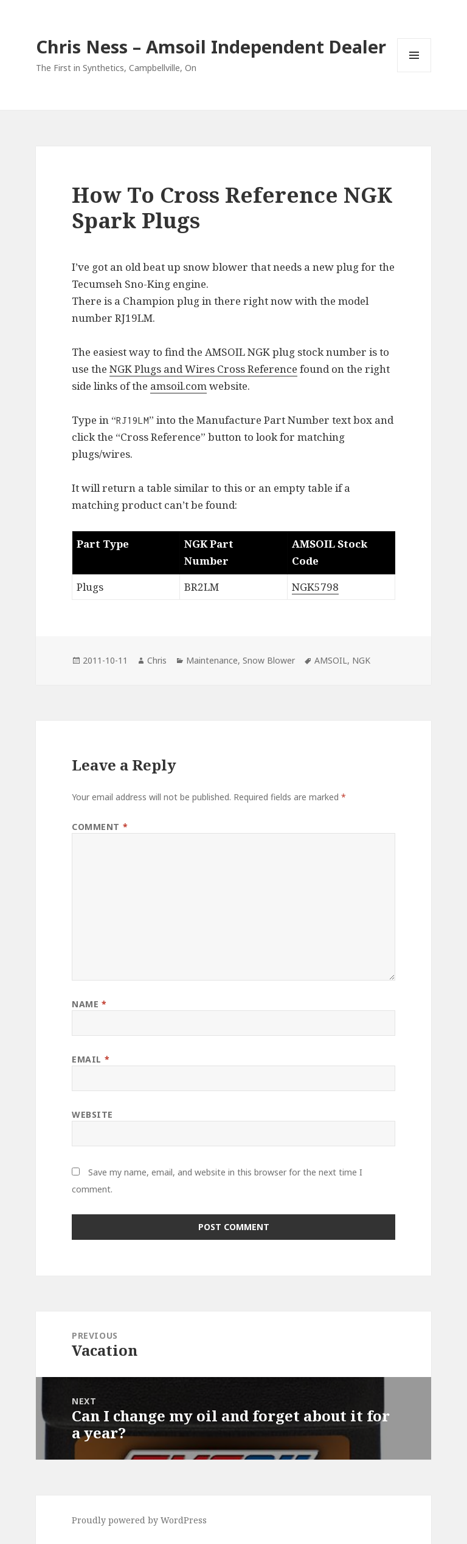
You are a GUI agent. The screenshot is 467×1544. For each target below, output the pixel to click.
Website (92, 1114)
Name (89, 1004)
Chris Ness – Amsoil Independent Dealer (211, 46)
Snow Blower (269, 660)
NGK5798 (315, 587)
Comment (100, 826)
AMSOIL (330, 660)
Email (90, 1059)
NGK (361, 660)
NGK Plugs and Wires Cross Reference (203, 369)
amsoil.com (178, 386)
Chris (157, 660)
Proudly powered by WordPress (139, 1520)
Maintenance (212, 660)
